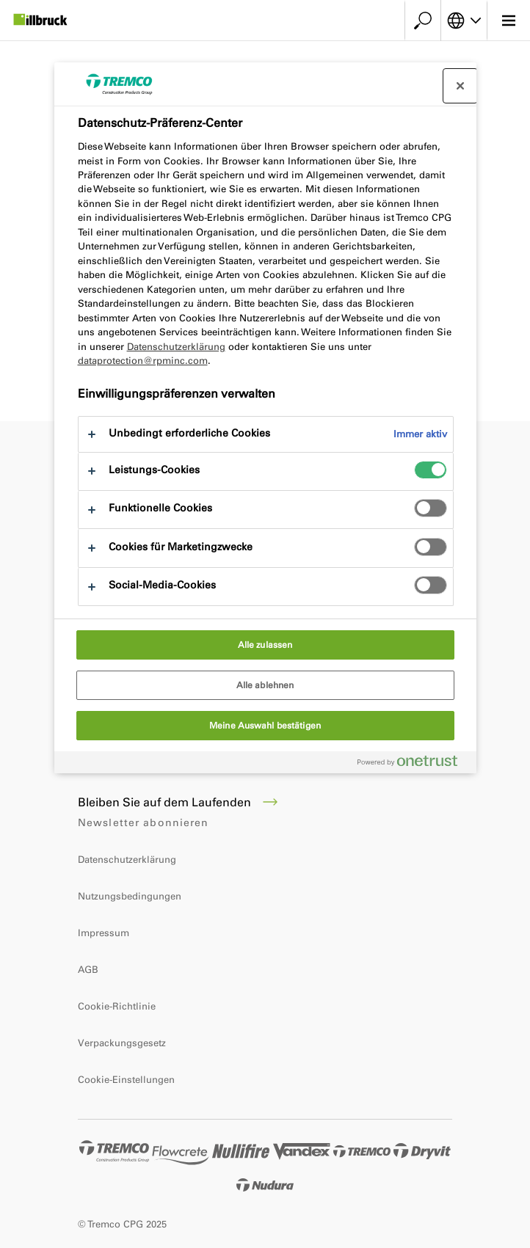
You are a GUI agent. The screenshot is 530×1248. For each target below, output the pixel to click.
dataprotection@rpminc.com (143, 360)
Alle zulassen (265, 645)
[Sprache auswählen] (464, 20)
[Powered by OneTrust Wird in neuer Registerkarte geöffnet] (413, 764)
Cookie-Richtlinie (117, 1006)
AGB (88, 969)
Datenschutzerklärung (127, 859)
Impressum (103, 932)
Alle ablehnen (265, 685)
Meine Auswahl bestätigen (265, 725)
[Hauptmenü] (508, 20)
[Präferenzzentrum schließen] (460, 86)
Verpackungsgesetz (122, 1042)
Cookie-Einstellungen (126, 1079)
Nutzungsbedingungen (129, 896)
